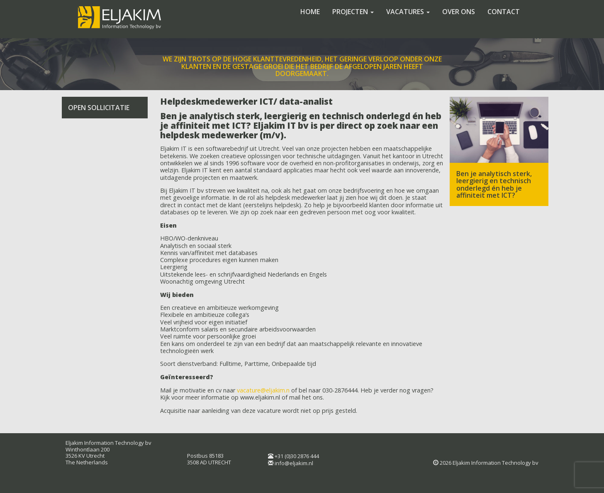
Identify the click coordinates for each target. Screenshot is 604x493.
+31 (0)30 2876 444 (297, 456)
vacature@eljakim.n (263, 390)
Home (310, 11)
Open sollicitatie (98, 107)
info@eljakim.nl (294, 463)
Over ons (458, 11)
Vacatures (408, 11)
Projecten (353, 11)
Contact (503, 11)
